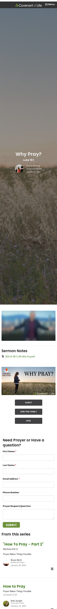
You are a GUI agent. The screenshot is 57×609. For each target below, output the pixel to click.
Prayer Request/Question (17, 505)
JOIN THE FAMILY (28, 411)
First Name (9, 451)
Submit (11, 525)
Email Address (11, 478)
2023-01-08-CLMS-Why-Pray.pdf (18, 356)
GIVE (28, 421)
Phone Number (11, 492)
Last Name (9, 465)
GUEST (28, 402)
